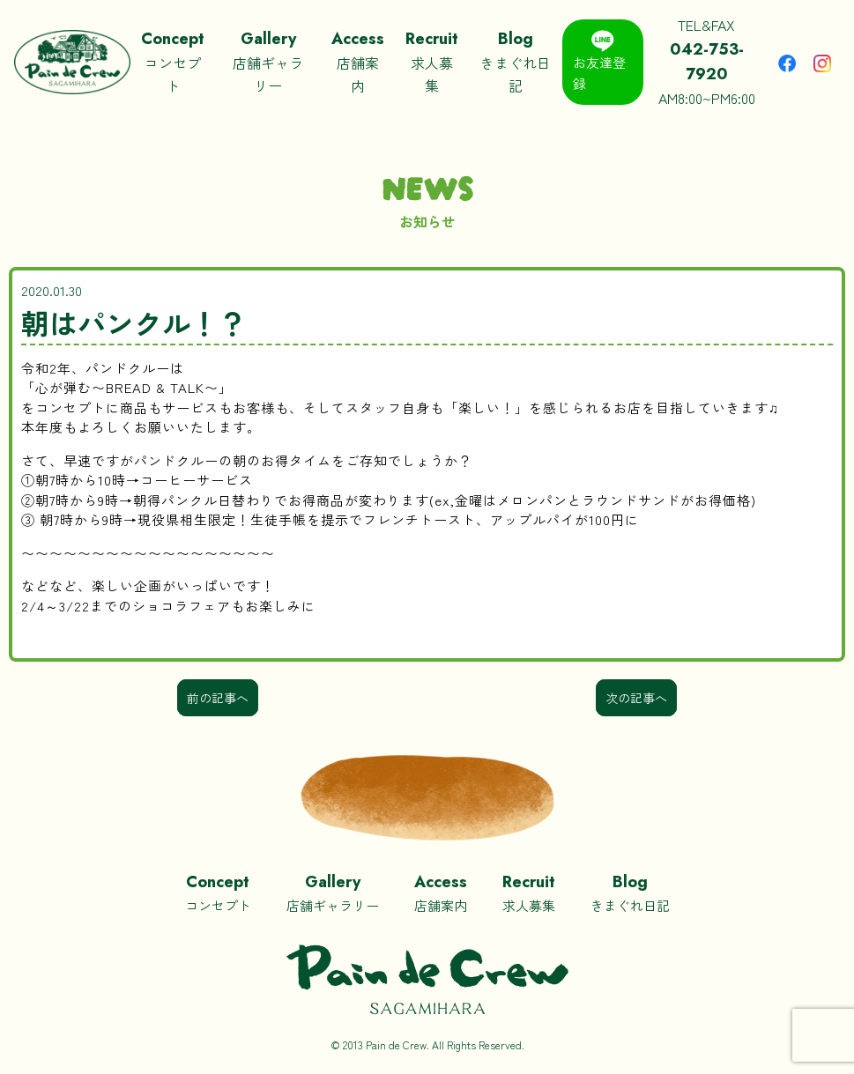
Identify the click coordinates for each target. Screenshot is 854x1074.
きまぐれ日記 (515, 60)
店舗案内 (357, 60)
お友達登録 (599, 61)
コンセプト (172, 60)
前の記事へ (218, 698)
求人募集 (431, 60)
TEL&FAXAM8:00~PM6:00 (706, 61)
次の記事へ (636, 698)
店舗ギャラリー (268, 60)
